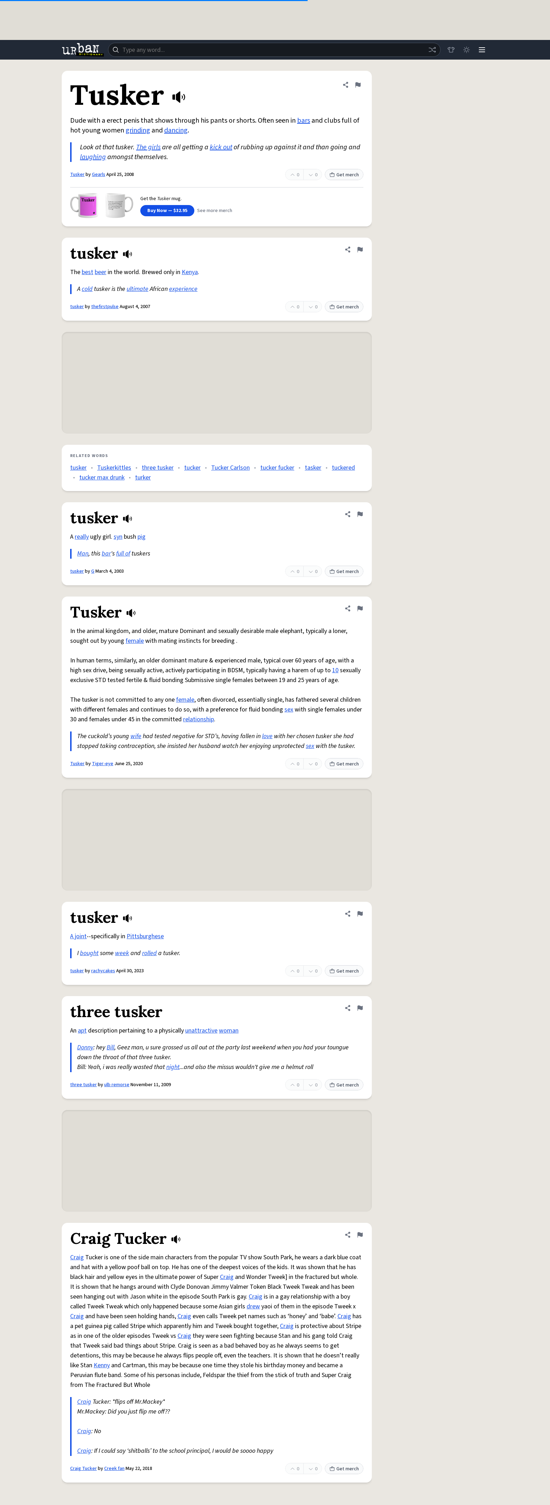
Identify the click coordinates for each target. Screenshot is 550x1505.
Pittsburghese (145, 936)
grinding (138, 130)
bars (303, 120)
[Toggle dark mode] (466, 49)
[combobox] (274, 50)
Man (82, 553)
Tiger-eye (102, 763)
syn (118, 536)
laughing (93, 157)
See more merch (214, 210)
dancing (176, 130)
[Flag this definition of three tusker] (359, 1008)
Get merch (344, 174)
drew (253, 1306)
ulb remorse (116, 1084)
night (173, 1067)
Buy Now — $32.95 (167, 210)
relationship (198, 719)
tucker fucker (277, 467)
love (267, 736)
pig (142, 536)
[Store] (451, 49)
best (87, 272)
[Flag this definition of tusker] (359, 249)
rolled (149, 953)
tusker (77, 306)
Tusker (77, 174)
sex (288, 709)
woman (229, 1030)
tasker (313, 467)
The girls (148, 147)
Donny (85, 1047)
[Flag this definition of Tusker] (357, 84)
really (82, 536)
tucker (192, 467)
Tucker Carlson (230, 467)
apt (82, 1030)
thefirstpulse (105, 306)
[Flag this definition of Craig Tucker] (359, 1234)
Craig (77, 1257)
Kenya (190, 272)
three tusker (158, 467)
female (135, 640)
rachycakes (103, 970)
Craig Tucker (83, 1468)
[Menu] (482, 49)
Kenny (102, 1365)
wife (135, 736)
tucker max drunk (102, 477)
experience (183, 289)
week (122, 953)
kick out (221, 147)
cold (87, 289)
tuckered (343, 467)
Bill (110, 1047)
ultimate (137, 289)
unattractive (201, 1030)
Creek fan (114, 1468)
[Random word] (432, 50)
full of (123, 553)
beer (100, 272)
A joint (78, 936)
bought (89, 953)
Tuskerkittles (114, 467)
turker (143, 477)
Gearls (98, 174)
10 (335, 670)
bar (106, 553)
